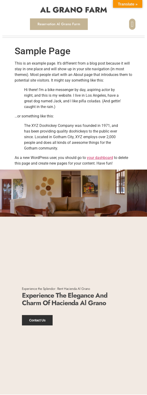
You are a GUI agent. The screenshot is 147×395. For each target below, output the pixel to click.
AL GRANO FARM (73, 9)
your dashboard (100, 157)
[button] (132, 24)
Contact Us (37, 320)
